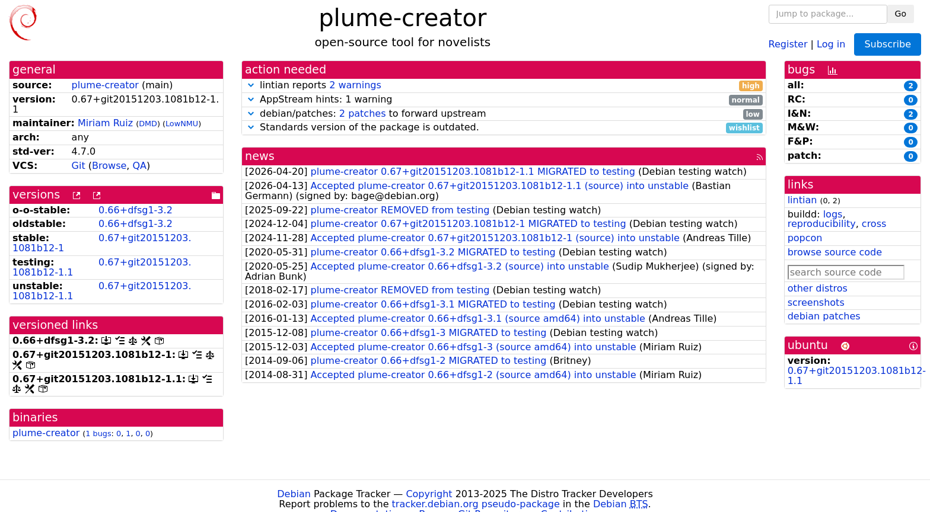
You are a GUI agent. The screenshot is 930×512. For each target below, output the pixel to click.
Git (78, 165)
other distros (818, 288)
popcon (805, 238)
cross (874, 223)
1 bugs (98, 433)
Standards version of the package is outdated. (504, 128)
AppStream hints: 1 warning (504, 100)
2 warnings (355, 85)
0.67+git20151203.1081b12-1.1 (102, 267)
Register (788, 43)
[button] (251, 85)
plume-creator (105, 85)
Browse (109, 165)
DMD (148, 123)
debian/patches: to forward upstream (504, 114)
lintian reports (504, 86)
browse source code (835, 252)
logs (833, 214)
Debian (294, 494)
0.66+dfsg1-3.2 (135, 210)
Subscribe (887, 44)
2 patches (362, 113)
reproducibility (822, 223)
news (260, 156)
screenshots (816, 302)
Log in (831, 43)
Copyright (429, 494)
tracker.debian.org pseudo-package (476, 504)
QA (139, 165)
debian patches (824, 316)
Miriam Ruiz (105, 123)
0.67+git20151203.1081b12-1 (102, 243)
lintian (802, 200)
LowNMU (181, 123)
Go (900, 13)
